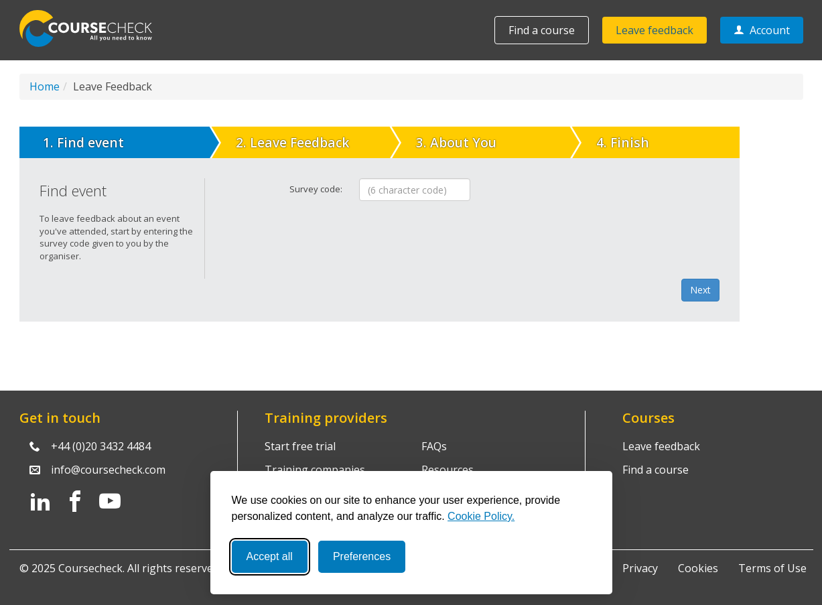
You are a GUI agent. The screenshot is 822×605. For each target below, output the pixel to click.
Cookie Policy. (481, 516)
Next (700, 289)
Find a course (541, 30)
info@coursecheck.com (108, 469)
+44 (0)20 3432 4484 (101, 446)
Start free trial (300, 446)
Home (44, 86)
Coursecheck (93, 28)
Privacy (640, 568)
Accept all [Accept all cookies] (270, 556)
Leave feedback (654, 30)
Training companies (315, 469)
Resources (447, 469)
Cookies (698, 568)
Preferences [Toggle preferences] (362, 556)
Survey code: (315, 189)
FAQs (434, 446)
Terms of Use (772, 568)
